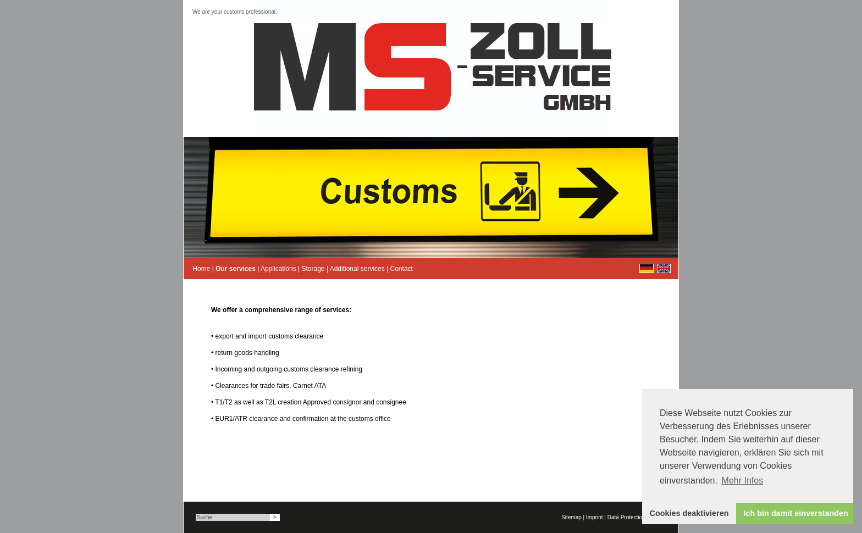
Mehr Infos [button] (743, 480)
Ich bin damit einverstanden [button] (796, 513)
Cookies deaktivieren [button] (689, 513)
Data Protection (626, 517)
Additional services (357, 269)
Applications (278, 269)
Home (201, 269)
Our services (236, 269)
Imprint (594, 517)
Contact (401, 269)
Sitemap (571, 517)
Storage (313, 269)
